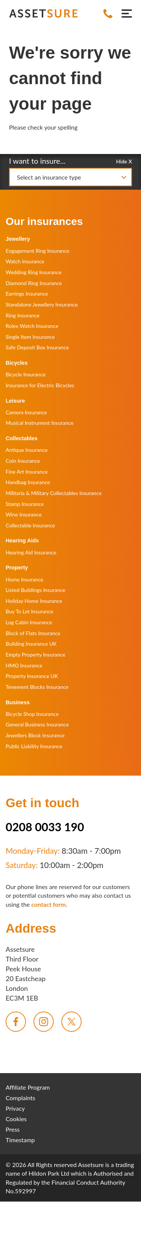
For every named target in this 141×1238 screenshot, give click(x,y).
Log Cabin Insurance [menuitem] (29, 622)
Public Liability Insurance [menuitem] (34, 746)
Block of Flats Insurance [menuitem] (33, 633)
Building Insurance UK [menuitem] (31, 643)
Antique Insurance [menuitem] (27, 450)
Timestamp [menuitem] (20, 1139)
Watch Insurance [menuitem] (25, 261)
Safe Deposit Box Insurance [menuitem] (37, 347)
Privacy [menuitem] (15, 1108)
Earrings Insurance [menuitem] (27, 293)
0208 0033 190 (45, 826)
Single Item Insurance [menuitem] (30, 337)
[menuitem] (16, 1022)
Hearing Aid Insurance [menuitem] (31, 552)
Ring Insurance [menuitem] (22, 315)
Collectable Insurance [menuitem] (30, 525)
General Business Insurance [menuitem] (37, 724)
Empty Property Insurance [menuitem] (35, 654)
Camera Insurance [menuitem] (26, 412)
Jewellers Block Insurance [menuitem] (35, 735)
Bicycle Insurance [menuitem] (25, 374)
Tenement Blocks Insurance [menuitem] (37, 687)
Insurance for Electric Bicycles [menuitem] (40, 385)
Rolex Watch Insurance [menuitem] (32, 326)
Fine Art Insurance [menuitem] (27, 471)
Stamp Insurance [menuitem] (25, 504)
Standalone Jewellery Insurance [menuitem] (42, 304)
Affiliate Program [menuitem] (28, 1087)
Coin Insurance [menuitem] (23, 460)
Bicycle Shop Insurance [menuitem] (32, 714)
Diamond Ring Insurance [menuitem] (34, 283)
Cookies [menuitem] (16, 1118)
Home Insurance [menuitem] (24, 579)
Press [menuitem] (13, 1129)
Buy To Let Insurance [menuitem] (29, 611)
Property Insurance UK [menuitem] (32, 676)
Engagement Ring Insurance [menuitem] (38, 251)
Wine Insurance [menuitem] (24, 514)
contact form (48, 904)
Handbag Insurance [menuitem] (28, 482)
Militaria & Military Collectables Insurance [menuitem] (54, 493)
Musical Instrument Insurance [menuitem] (40, 423)
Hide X (124, 161)
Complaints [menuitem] (20, 1097)
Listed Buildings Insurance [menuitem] (35, 590)
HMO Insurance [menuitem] (24, 665)
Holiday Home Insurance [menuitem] (34, 601)
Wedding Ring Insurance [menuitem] (34, 272)
